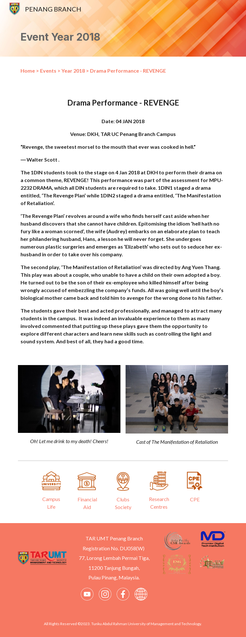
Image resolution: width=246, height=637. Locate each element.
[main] (123, 37)
